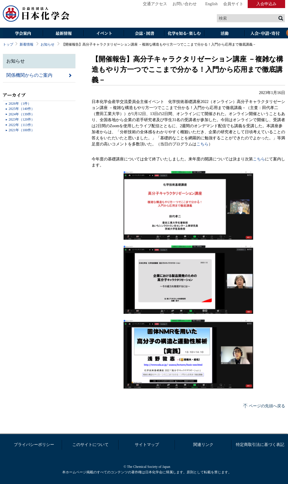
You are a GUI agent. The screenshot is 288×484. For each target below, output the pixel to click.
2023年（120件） (22, 119)
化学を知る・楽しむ (184, 34)
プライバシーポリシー (34, 444)
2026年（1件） (20, 104)
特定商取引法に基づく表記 (260, 444)
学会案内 (23, 34)
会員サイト (233, 4)
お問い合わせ (185, 4)
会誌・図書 (144, 34)
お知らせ (47, 44)
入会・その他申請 (265, 34)
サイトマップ (147, 444)
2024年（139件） (22, 114)
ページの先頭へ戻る (267, 406)
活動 (224, 34)
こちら (202, 144)
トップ (8, 44)
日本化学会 (36, 14)
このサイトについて (90, 444)
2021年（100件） (22, 130)
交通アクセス (155, 4)
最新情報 (63, 34)
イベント (104, 34)
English (211, 4)
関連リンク (203, 444)
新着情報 (26, 44)
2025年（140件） (22, 109)
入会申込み (266, 4)
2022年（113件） (22, 125)
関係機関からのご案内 (29, 75)
